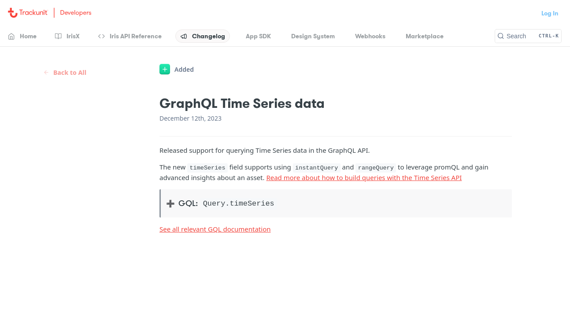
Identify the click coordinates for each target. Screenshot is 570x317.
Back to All (64, 72)
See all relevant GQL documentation (215, 229)
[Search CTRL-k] (528, 36)
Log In (550, 13)
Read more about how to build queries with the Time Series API (364, 177)
